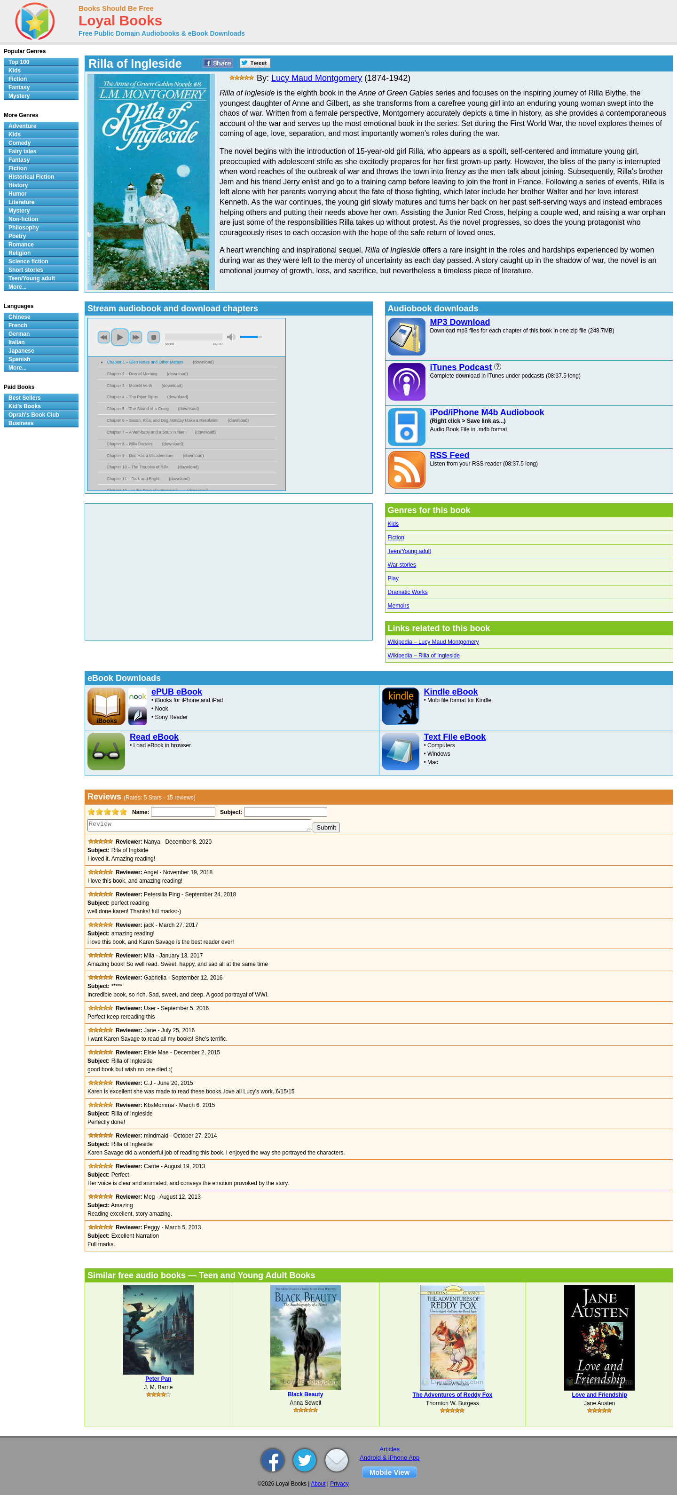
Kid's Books (24, 406)
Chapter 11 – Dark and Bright (133, 478)
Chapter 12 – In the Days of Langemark (142, 490)
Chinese (19, 317)
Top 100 (18, 62)
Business (20, 423)
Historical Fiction (31, 177)
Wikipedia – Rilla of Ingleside (424, 655)
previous (103, 337)
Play (393, 578)
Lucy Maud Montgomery (316, 78)
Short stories (25, 270)
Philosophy (23, 227)
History (18, 185)
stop (153, 337)
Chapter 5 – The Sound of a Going (138, 408)
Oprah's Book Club (33, 414)
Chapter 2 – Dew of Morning (132, 374)
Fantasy (19, 87)
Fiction (396, 537)
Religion (19, 253)
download (203, 362)
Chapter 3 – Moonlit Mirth (129, 385)
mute (231, 336)
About (318, 1483)
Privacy (339, 1483)
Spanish (19, 359)
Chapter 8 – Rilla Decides (130, 444)
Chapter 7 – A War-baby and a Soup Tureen (146, 432)
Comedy (19, 143)
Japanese (21, 351)
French (17, 325)
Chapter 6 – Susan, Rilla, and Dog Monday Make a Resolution (163, 420)
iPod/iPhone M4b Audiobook (487, 412)
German (19, 334)
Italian (16, 342)
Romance (21, 244)
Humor (17, 193)
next (135, 337)
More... (17, 287)
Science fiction (28, 261)
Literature (21, 202)
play (119, 337)
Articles (389, 1449)
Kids (393, 524)
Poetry (17, 236)
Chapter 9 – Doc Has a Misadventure (140, 455)
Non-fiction (23, 219)
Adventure (22, 126)
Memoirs (398, 605)
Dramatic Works (408, 592)
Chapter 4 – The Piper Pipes (132, 397)
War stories (402, 565)
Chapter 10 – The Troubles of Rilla (137, 467)
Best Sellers (24, 398)
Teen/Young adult (409, 551)
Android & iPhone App (389, 1457)
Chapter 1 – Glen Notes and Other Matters (145, 362)
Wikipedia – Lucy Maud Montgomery (433, 642)
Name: (140, 812)
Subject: (230, 812)
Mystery (19, 96)
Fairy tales (22, 151)
